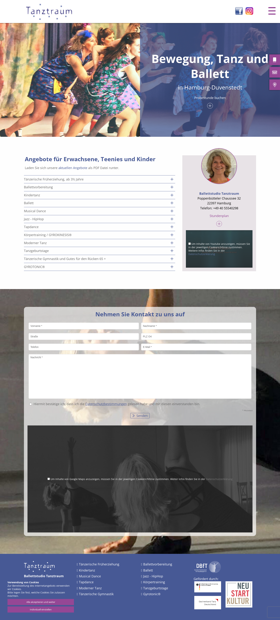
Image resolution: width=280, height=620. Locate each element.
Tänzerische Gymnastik (96, 594)
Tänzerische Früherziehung (99, 564)
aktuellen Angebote (72, 168)
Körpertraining (154, 582)
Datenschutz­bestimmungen (106, 404)
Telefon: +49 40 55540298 (219, 208)
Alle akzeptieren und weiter (40, 602)
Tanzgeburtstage (155, 588)
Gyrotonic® (152, 594)
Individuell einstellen (41, 609)
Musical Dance (90, 576)
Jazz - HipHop (153, 576)
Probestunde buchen (210, 98)
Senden (142, 416)
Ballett (148, 570)
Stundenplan (219, 216)
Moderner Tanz (90, 588)
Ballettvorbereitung (157, 564)
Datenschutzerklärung (201, 254)
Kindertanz (87, 570)
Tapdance (86, 582)
